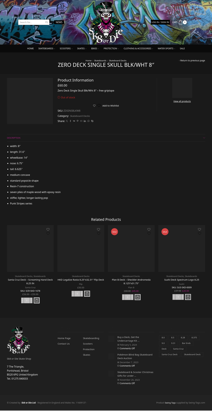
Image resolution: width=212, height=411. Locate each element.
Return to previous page (192, 60)
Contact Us (64, 344)
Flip (81, 288)
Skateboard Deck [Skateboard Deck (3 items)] (170, 361)
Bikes (95, 48)
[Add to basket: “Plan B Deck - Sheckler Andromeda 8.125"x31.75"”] (138, 298)
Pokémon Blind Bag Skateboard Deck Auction (132, 356)
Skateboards (46, 48)
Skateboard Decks (118, 60)
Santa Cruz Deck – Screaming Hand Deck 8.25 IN (30, 281)
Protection (111, 48)
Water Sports (166, 48)
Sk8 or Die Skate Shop (19, 359)
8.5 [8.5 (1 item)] (173, 338)
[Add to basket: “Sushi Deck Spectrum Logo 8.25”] (188, 297)
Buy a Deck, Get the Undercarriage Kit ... (129, 339)
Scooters (66, 48)
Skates (82, 48)
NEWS (59, 22)
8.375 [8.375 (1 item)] (195, 338)
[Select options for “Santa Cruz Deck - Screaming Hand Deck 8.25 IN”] (37, 301)
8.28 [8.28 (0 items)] (183, 338)
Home (30, 48)
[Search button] (46, 22)
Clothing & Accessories (138, 48)
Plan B (131, 288)
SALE (182, 48)
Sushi (181, 284)
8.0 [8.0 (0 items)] (163, 338)
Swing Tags (170, 403)
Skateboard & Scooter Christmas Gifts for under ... (134, 374)
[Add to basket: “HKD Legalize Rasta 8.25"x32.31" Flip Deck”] (87, 298)
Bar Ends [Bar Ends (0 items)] (187, 343)
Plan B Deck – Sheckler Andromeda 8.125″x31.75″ (131, 281)
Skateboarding (91, 338)
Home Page (64, 338)
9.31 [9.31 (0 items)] (173, 343)
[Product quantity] (27, 301)
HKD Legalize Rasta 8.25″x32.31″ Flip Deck (81, 281)
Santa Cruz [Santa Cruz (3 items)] (179, 349)
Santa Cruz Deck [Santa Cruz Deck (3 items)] (170, 355)
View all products (182, 101)
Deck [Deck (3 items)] (164, 349)
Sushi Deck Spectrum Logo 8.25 (181, 280)
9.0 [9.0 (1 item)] (163, 343)
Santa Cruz (30, 288)
